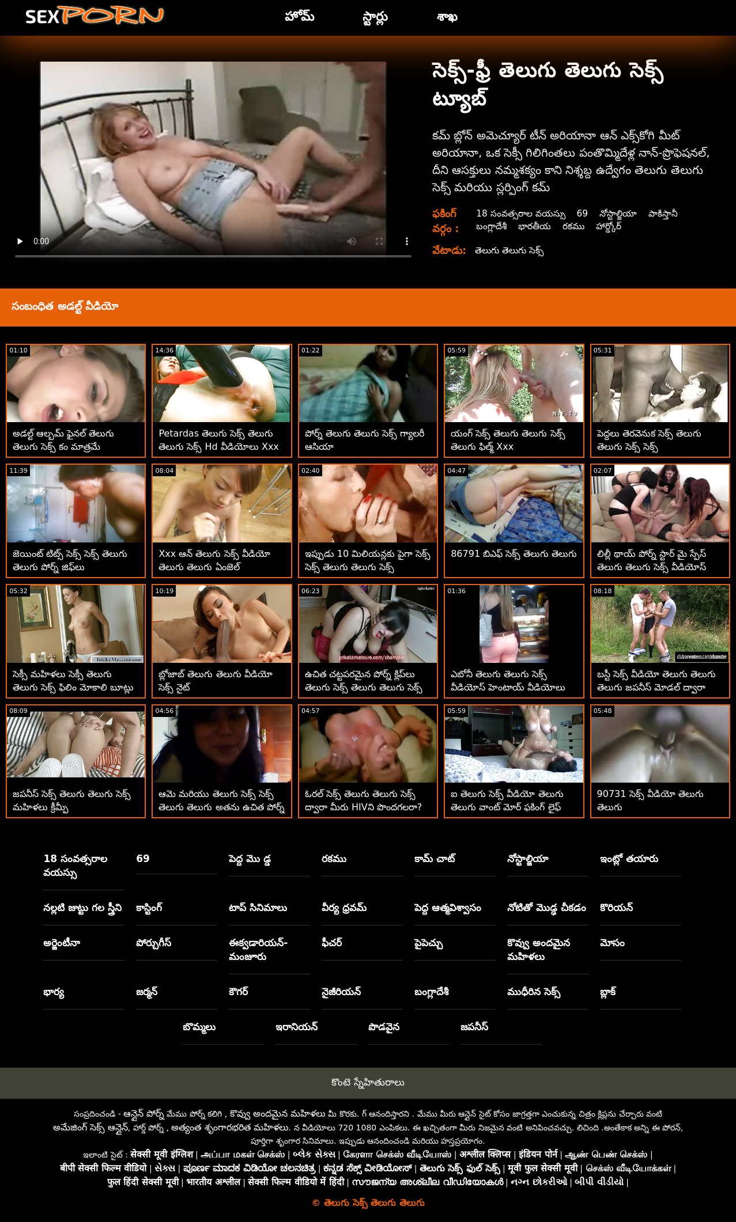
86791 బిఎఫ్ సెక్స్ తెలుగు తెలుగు (514, 553)
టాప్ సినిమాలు (258, 907)
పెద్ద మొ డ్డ (250, 858)
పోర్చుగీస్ (153, 942)
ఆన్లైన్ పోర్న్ (143, 1113)
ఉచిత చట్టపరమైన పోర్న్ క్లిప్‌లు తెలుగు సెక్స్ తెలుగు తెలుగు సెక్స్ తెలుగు (363, 687)
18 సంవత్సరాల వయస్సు (521, 213)
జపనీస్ (474, 1027)
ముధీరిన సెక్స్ (533, 991)
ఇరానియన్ (296, 1027)
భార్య (53, 991)
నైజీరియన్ (341, 991)
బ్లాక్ (608, 991)
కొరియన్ (616, 907)
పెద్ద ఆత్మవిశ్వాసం (447, 907)
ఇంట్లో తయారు (629, 858)
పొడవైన (383, 1027)
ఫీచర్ (332, 942)
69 (585, 213)
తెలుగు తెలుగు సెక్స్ (510, 250)
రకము (576, 226)
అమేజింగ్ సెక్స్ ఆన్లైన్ (90, 1127)
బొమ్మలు (199, 1027)
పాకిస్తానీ (668, 213)
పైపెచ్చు (428, 942)
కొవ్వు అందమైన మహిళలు (538, 949)
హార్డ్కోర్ (612, 226)
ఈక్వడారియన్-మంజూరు (258, 949)
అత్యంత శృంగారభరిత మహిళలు (229, 1127)
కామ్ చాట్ (434, 858)
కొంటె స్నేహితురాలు (367, 1082)
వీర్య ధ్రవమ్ (344, 907)
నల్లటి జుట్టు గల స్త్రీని (82, 907)
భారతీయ (536, 226)
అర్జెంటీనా (61, 942)
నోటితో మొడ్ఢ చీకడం (546, 907)
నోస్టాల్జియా (621, 213)
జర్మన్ (146, 991)
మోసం (612, 942)
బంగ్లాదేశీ (491, 226)
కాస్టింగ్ (149, 907)
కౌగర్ (238, 991)
